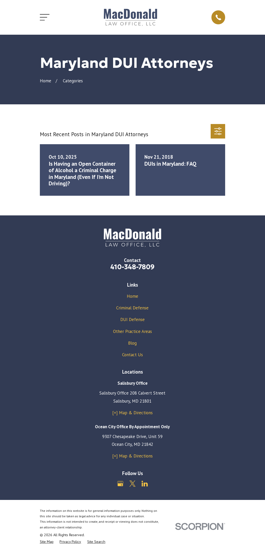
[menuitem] (47, 542)
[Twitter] (132, 484)
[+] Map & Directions (132, 413)
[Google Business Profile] (120, 484)
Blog (132, 343)
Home (132, 296)
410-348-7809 (132, 267)
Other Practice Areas (132, 331)
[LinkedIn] (145, 484)
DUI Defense (132, 319)
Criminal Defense (132, 308)
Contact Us (132, 355)
